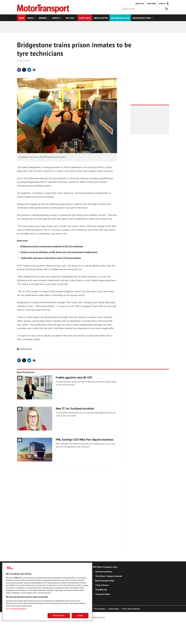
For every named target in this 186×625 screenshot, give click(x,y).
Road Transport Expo (104, 580)
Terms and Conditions (131, 609)
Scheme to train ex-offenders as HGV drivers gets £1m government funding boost (58, 252)
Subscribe (151, 4)
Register (139, 4)
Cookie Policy (113, 609)
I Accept (80, 615)
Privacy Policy (99, 609)
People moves (26, 349)
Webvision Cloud (99, 617)
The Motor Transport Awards (108, 576)
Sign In (162, 4)
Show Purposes (59, 615)
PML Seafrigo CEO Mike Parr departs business (84, 439)
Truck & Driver (102, 585)
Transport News (102, 594)
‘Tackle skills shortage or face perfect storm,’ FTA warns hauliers (50, 258)
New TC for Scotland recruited (75, 408)
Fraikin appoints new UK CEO (74, 377)
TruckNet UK (101, 589)
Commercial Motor (103, 571)
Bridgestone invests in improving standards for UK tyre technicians (51, 246)
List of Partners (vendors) (16, 609)
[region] (47, 592)
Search (167, 8)
